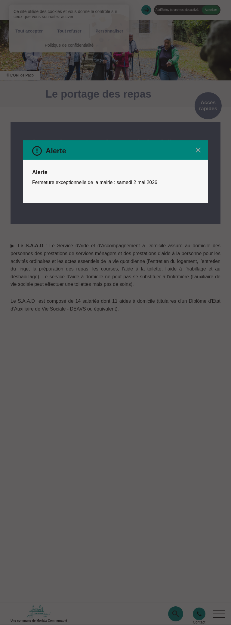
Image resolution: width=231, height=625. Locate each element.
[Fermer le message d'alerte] (198, 150)
